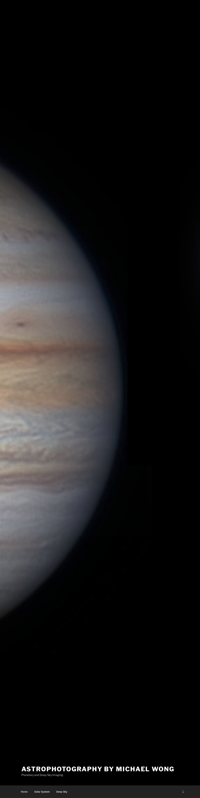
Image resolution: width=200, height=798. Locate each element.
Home (24, 791)
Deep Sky (61, 791)
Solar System (42, 791)
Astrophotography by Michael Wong (97, 769)
